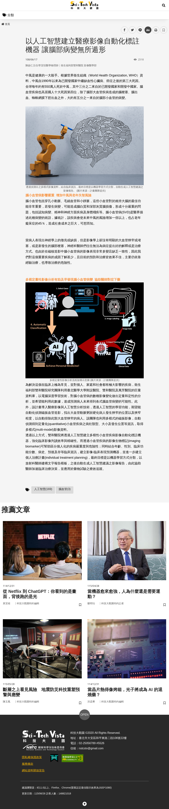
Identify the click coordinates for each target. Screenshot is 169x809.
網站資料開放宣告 (33, 770)
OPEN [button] (84, 714)
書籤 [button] (163, 30)
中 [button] (148, 30)
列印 (155, 30)
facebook (124, 30)
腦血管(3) (65, 489)
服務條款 (27, 763)
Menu (5, 5)
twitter (132, 30)
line (139, 30)
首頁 (5, 24)
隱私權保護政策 (32, 757)
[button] (163, 5)
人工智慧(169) (43, 489)
